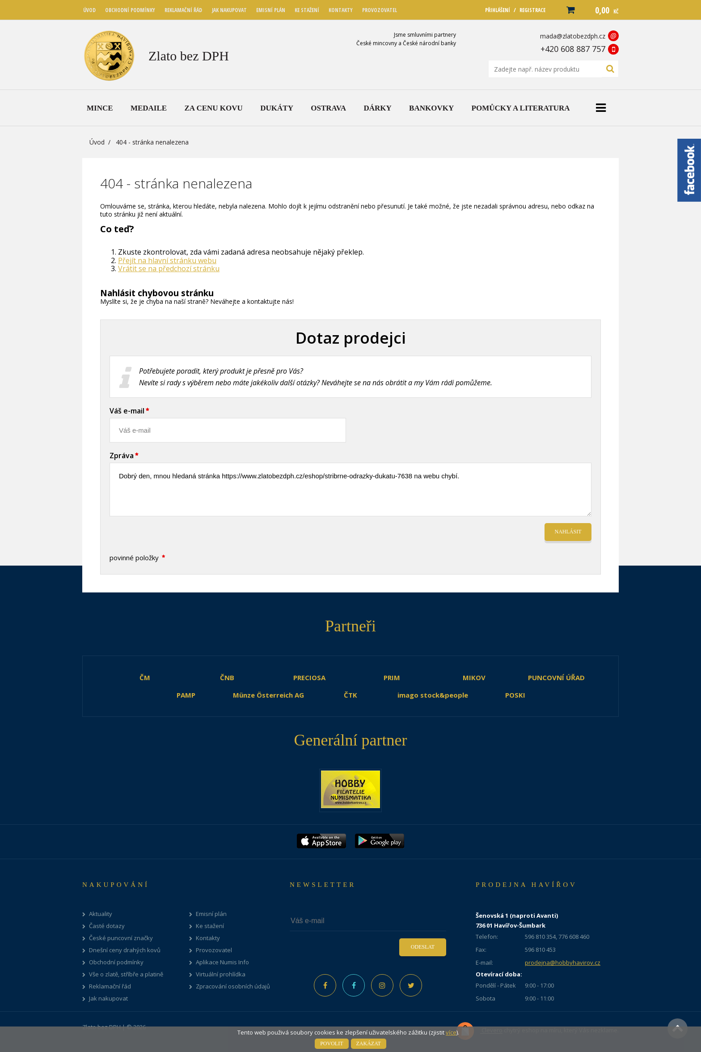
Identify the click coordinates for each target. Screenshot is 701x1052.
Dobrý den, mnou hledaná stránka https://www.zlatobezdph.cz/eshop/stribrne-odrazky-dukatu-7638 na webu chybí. (350, 489)
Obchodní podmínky (116, 962)
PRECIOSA (309, 677)
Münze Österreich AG (268, 694)
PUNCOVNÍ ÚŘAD (556, 677)
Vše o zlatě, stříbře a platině (126, 974)
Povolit (331, 1043)
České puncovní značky (121, 938)
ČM (144, 677)
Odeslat (423, 947)
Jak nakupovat (108, 998)
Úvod (97, 142)
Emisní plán (211, 914)
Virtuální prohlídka (220, 974)
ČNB (227, 677)
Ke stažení (210, 926)
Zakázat (368, 1043)
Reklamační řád (110, 986)
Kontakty (208, 938)
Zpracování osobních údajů (233, 986)
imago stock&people (432, 694)
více (451, 1032)
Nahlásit (568, 531)
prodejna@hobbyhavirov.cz (562, 962)
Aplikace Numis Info (222, 962)
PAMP (186, 694)
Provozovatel (214, 950)
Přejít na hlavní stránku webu (167, 260)
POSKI (515, 694)
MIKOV (474, 677)
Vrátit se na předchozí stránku (169, 268)
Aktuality (100, 914)
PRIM (392, 677)
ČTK (350, 694)
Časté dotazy (107, 926)
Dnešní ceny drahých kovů (124, 950)
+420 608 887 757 (573, 48)
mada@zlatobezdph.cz (572, 36)
